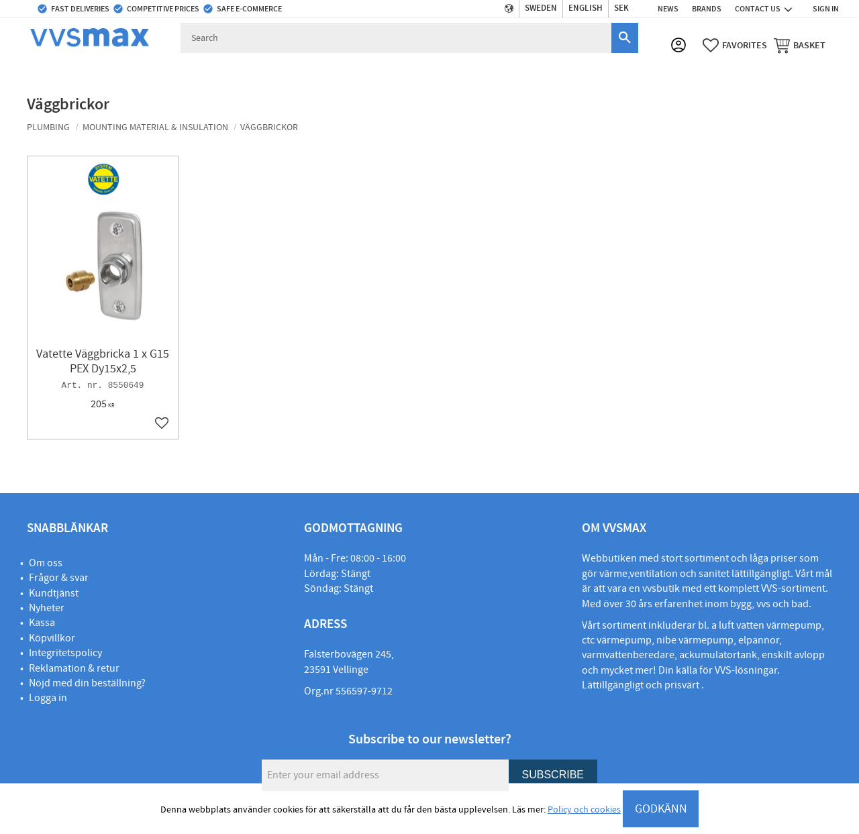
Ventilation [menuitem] (311, 70)
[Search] (624, 38)
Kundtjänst (54, 593)
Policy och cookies (584, 810)
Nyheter (46, 608)
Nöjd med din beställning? (87, 683)
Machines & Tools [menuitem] (605, 70)
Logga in (48, 698)
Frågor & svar (59, 577)
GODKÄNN (661, 809)
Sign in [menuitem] (826, 8)
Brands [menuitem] (706, 8)
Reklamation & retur (74, 668)
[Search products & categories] (397, 38)
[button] (734, 46)
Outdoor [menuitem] (376, 70)
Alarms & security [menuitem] (509, 70)
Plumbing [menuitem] (46, 70)
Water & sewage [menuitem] (123, 70)
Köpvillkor (52, 638)
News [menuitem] (668, 8)
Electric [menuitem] (434, 70)
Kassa (42, 622)
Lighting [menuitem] (682, 70)
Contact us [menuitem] (757, 8)
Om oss (45, 563)
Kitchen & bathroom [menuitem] (221, 70)
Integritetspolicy (65, 653)
